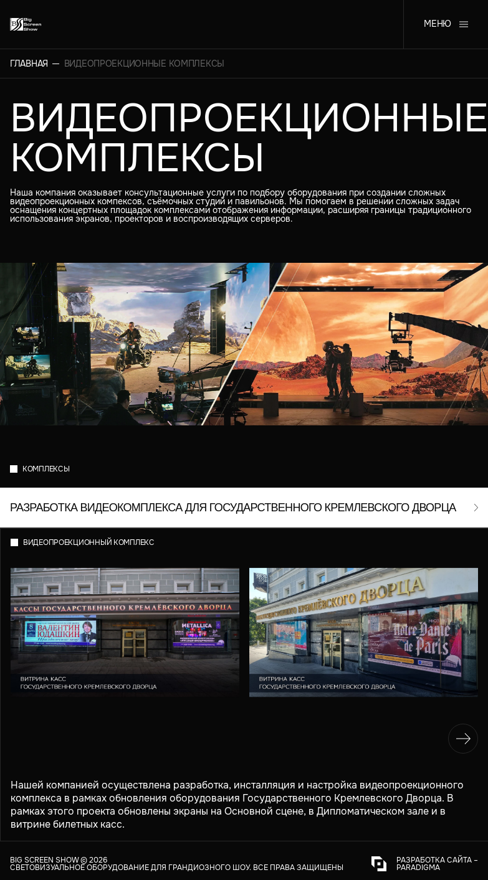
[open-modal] (244, 508)
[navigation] (463, 739)
